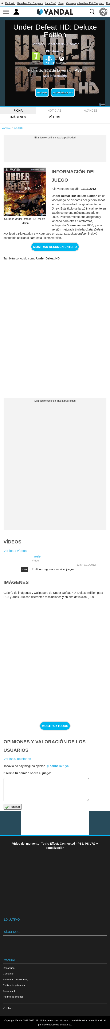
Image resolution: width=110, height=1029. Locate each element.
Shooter (73, 44)
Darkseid (10, 3)
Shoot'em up (56, 44)
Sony (61, 3)
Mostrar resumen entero (55, 247)
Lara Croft (50, 3)
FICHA (18, 110)
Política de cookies (13, 996)
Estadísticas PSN (63, 92)
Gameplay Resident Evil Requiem (85, 3)
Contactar (8, 973)
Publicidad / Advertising (15, 979)
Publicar (12, 807)
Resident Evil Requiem (30, 3)
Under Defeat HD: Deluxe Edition (55, 31)
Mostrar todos (55, 726)
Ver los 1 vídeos (15, 550)
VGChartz (8, 1008)
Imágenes (18, 117)
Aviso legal (9, 991)
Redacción (9, 967)
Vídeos (54, 117)
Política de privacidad (14, 985)
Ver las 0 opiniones (17, 759)
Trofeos (42, 92)
